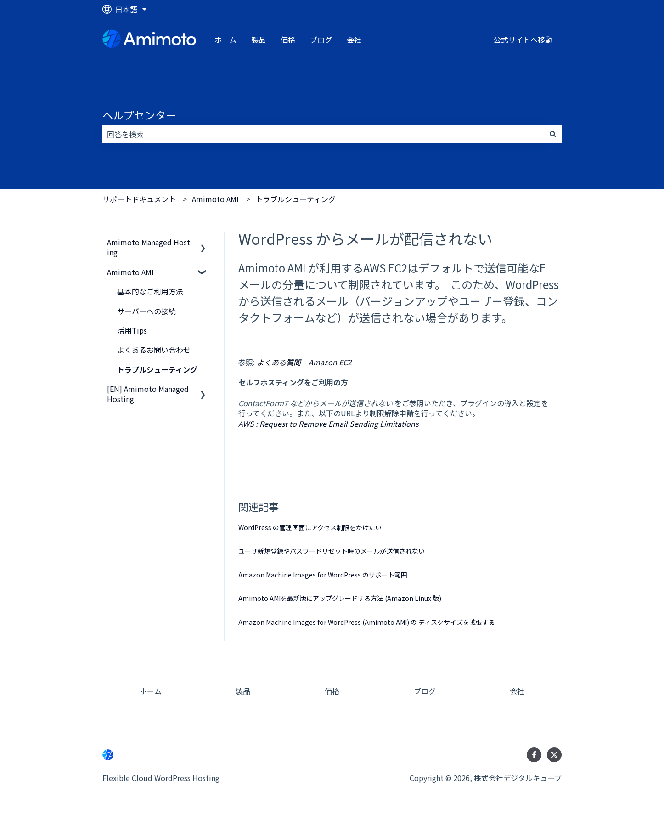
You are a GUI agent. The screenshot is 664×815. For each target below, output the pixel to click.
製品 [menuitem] (243, 690)
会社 (354, 39)
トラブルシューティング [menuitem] (157, 369)
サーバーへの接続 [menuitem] (146, 311)
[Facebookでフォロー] (534, 754)
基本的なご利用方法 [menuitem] (150, 291)
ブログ (321, 39)
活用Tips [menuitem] (132, 330)
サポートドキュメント (139, 198)
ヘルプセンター (139, 115)
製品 (258, 39)
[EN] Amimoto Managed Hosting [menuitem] (148, 393)
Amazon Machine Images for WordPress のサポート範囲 (322, 574)
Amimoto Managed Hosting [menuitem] (148, 247)
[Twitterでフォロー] (554, 754)
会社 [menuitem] (517, 690)
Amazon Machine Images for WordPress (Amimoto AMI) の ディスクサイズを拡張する (366, 622)
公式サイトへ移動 (523, 39)
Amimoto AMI (215, 198)
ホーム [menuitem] (151, 690)
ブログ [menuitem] (425, 690)
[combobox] (323, 134)
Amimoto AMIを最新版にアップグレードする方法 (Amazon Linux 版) (339, 598)
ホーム (225, 39)
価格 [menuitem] (332, 690)
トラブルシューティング (295, 198)
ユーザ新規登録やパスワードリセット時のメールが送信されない (331, 550)
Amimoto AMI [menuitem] (130, 271)
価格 (288, 39)
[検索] (553, 134)
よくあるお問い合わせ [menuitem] (154, 349)
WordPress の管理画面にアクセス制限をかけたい (310, 527)
